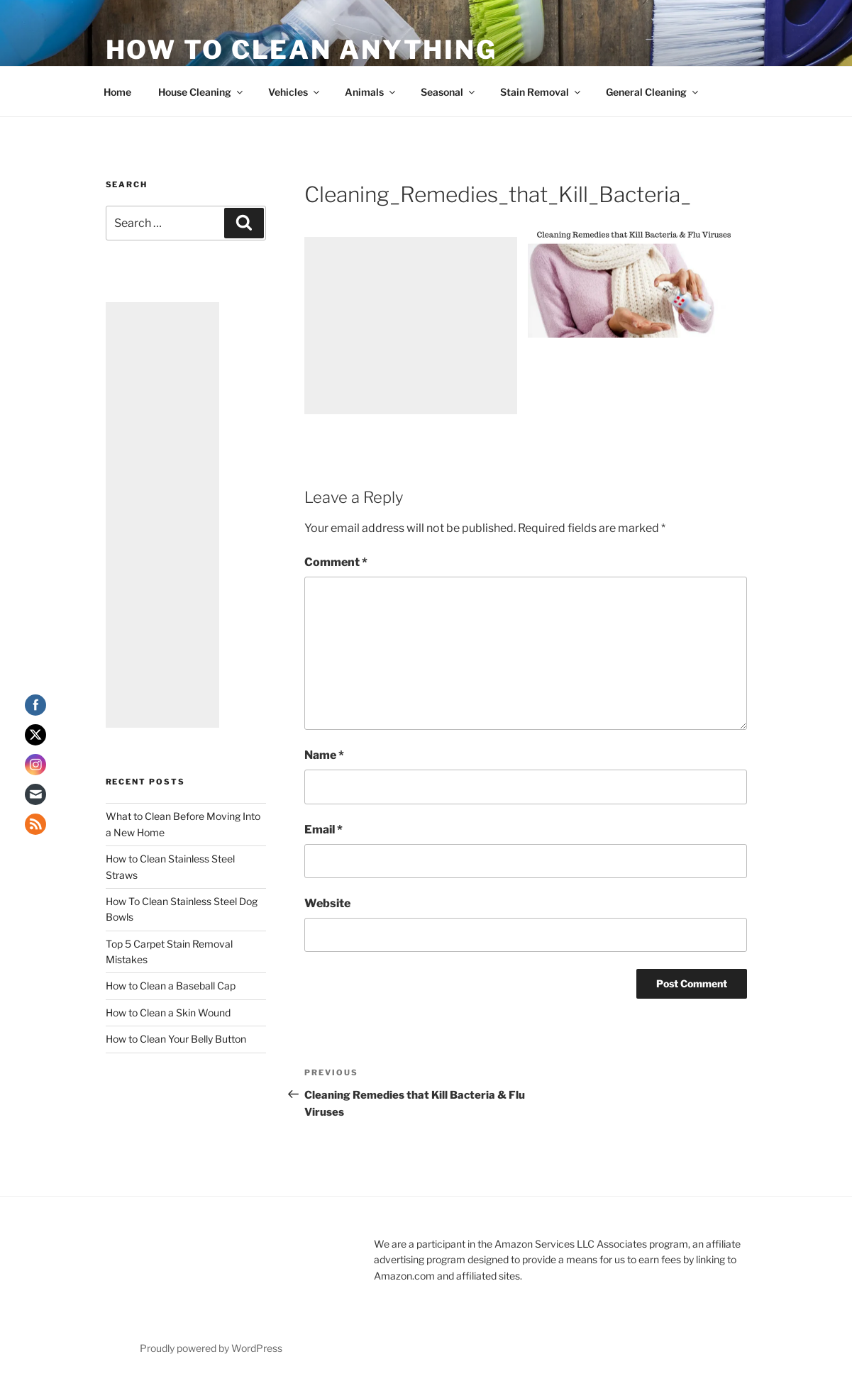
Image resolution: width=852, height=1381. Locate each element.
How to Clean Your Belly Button (176, 1039)
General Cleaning (653, 92)
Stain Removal (541, 92)
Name (324, 755)
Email (323, 829)
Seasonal (449, 92)
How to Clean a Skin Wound (168, 1012)
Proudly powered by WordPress (211, 1348)
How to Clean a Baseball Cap (171, 986)
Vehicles (294, 92)
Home (117, 92)
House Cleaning (201, 92)
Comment (335, 562)
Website (327, 903)
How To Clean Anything (301, 49)
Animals (371, 92)
